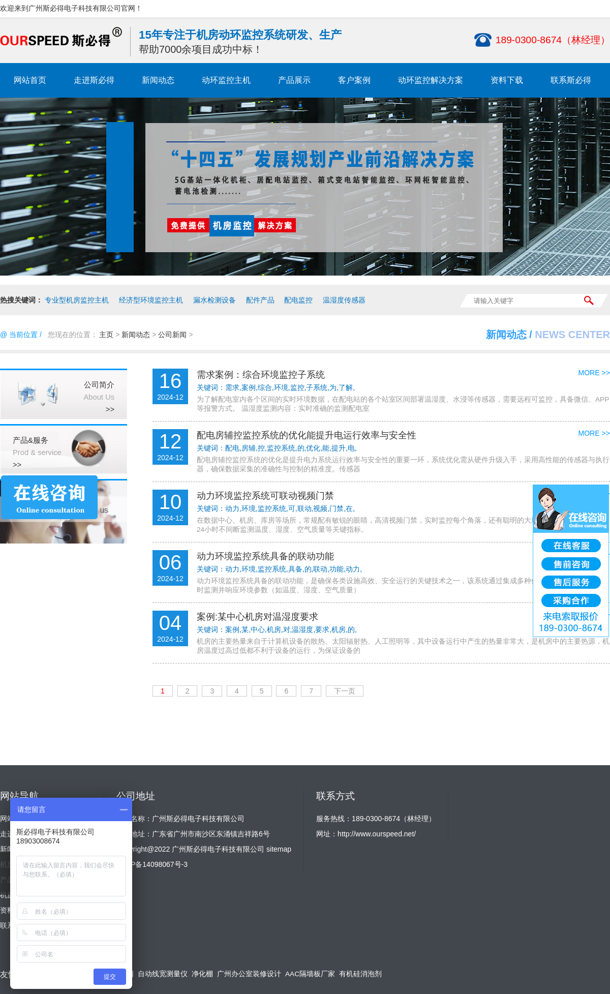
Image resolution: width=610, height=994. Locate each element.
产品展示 (294, 80)
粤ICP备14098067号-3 (152, 864)
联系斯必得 (571, 80)
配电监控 (298, 300)
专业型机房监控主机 (77, 300)
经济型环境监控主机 (151, 300)
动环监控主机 (226, 80)
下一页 (344, 691)
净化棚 (202, 974)
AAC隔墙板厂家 (310, 974)
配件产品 (260, 300)
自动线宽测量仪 (163, 974)
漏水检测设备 (214, 300)
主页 (106, 334)
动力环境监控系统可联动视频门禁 (265, 496)
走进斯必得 (94, 80)
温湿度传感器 (344, 300)
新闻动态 (158, 80)
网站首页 (30, 80)
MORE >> (594, 373)
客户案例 (354, 80)
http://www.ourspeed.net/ (377, 834)
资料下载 (507, 80)
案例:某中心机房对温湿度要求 (257, 617)
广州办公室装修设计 (249, 974)
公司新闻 (172, 334)
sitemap (278, 849)
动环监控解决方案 (430, 80)
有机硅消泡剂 (360, 974)
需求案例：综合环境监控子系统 (261, 375)
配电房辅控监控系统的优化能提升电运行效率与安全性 (306, 435)
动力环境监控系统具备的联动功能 (265, 556)
